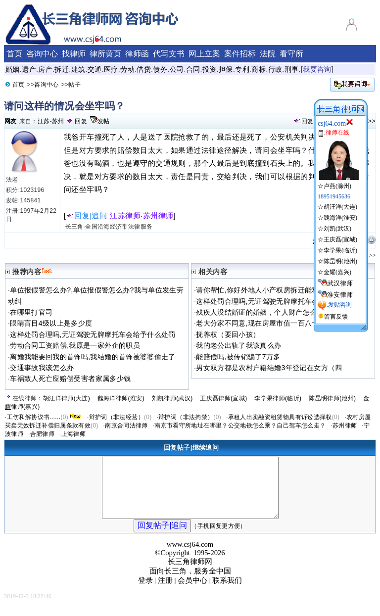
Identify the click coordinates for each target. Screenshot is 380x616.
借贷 (144, 69)
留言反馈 (336, 316)
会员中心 (192, 592)
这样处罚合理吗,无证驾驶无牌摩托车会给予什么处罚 (93, 334)
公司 (177, 69)
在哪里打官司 (31, 312)
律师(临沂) (277, 398)
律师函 (137, 53)
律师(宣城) (223, 398)
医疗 (111, 69)
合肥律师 (42, 433)
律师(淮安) (120, 398)
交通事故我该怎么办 (42, 368)
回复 (81, 121)
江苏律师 (125, 216)
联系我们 (227, 592)
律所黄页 (105, 53)
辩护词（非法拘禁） (185, 417)
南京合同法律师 (126, 425)
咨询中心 (46, 84)
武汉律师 (340, 283)
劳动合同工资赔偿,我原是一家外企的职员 (75, 345)
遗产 (29, 69)
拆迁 (61, 69)
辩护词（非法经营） (116, 417)
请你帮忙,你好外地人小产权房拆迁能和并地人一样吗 (279, 290)
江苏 (44, 121)
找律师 (74, 53)
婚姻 (12, 69)
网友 (10, 121)
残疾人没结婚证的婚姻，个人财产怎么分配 (263, 312)
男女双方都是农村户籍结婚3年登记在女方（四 (269, 368)
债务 (160, 69)
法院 (268, 53)
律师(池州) (332, 398)
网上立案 (204, 53)
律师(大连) (66, 398)
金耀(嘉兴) (337, 272)
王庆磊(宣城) (340, 239)
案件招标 (240, 53)
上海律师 (73, 433)
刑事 (292, 69)
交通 (95, 69)
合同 (193, 69)
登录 (145, 592)
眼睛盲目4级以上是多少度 (51, 323)
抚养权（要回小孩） (228, 334)
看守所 (291, 53)
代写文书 (169, 53)
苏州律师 (158, 216)
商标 (258, 69)
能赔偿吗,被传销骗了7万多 (238, 357)
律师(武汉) (172, 398)
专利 (242, 69)
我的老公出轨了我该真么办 (238, 345)
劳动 (127, 69)
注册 (165, 592)
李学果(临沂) (340, 250)
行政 (275, 69)
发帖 (103, 121)
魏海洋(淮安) (340, 217)
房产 (45, 69)
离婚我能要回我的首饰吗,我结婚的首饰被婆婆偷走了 (93, 357)
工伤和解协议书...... (34, 417)
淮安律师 (340, 294)
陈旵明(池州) (340, 261)
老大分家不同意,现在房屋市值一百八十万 (261, 323)
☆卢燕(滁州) (338, 182)
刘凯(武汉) (337, 228)
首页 (18, 84)
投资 (209, 69)
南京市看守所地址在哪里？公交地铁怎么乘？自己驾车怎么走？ (240, 425)
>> (372, 121)
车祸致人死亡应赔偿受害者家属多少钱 (70, 378)
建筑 (78, 69)
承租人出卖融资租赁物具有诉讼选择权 (280, 417)
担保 (226, 69)
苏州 (58, 121)
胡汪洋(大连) (340, 206)
